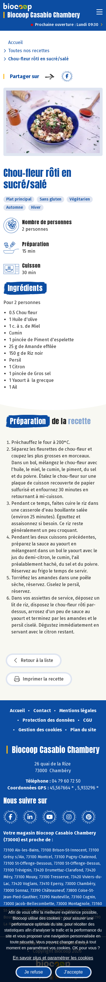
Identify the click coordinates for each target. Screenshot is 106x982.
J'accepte (73, 972)
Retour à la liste (33, 660)
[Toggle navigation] (99, 13)
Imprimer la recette (39, 679)
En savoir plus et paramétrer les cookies (53, 957)
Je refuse (33, 972)
